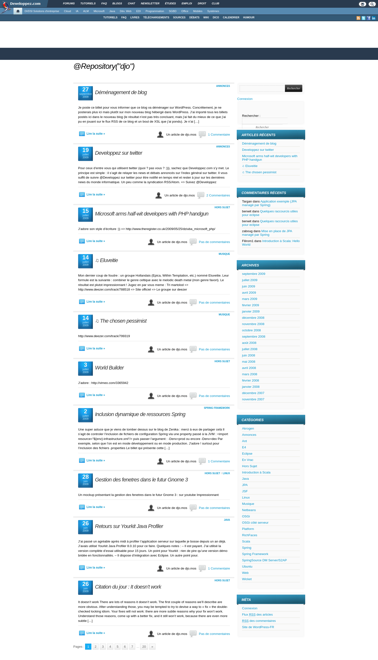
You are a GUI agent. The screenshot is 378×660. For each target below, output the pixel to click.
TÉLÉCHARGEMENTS (156, 17)
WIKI (206, 17)
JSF (245, 491)
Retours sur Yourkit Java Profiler (129, 526)
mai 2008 (248, 361)
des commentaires (259, 621)
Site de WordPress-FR (258, 627)
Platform (248, 529)
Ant (244, 441)
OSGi (246, 516)
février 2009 (250, 305)
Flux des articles (257, 614)
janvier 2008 (251, 387)
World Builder (109, 368)
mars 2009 (249, 299)
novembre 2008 (253, 324)
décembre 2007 (253, 393)
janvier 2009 (251, 311)
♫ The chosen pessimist (120, 321)
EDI (138, 11)
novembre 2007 (253, 399)
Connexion (245, 99)
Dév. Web (125, 11)
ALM (86, 11)
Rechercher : (251, 116)
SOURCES (179, 17)
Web (245, 573)
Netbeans (249, 510)
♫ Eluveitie (106, 260)
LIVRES (135, 17)
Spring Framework (217, 408)
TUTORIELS (110, 17)
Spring (246, 547)
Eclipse (247, 453)
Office (184, 11)
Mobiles (197, 11)
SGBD (172, 11)
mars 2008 (249, 374)
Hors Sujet (222, 207)
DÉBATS (194, 17)
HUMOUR (249, 17)
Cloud (67, 11)
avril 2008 (249, 368)
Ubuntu (247, 566)
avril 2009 (249, 292)
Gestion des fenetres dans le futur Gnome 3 (141, 480)
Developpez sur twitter (118, 153)
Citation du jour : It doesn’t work (128, 587)
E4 (244, 447)
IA (77, 11)
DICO (216, 17)
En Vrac (247, 460)
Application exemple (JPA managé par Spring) (269, 203)
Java (112, 11)
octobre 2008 (251, 330)
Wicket (247, 579)
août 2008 (249, 343)
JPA (245, 485)
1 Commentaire (219, 134)
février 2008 (250, 380)
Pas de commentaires (214, 242)
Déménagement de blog (121, 92)
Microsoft (99, 11)
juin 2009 (248, 286)
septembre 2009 (253, 274)
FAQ (123, 17)
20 (144, 646)
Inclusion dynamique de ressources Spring (140, 414)
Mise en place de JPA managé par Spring (267, 232)
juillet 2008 (249, 349)
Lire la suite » (96, 133)
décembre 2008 (253, 318)
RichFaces (249, 535)
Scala (246, 541)
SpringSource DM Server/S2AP (264, 560)
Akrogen (248, 428)
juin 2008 (248, 355)
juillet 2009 (249, 280)
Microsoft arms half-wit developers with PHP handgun (151, 214)
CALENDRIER (231, 17)
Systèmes (213, 11)
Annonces (223, 86)
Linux (226, 473)
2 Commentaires (218, 195)
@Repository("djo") (104, 66)
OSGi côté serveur (255, 522)
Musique (224, 254)
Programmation (155, 11)
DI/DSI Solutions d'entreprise (42, 11)
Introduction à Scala (256, 472)
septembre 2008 (253, 336)
